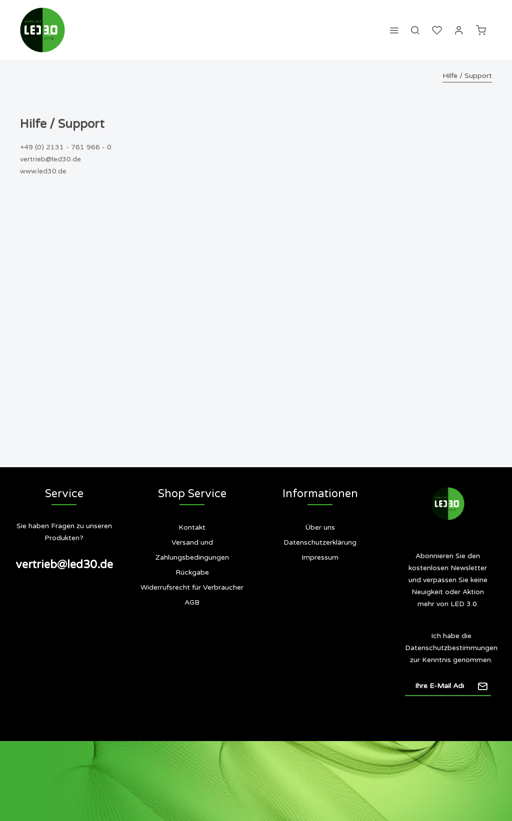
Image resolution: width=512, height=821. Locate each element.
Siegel (326, 597)
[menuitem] (394, 30)
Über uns (320, 527)
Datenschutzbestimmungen (451, 648)
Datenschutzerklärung (320, 542)
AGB (192, 602)
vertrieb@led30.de (64, 564)
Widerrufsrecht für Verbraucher (192, 587)
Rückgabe (192, 572)
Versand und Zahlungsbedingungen (192, 550)
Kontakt (192, 527)
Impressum (320, 557)
